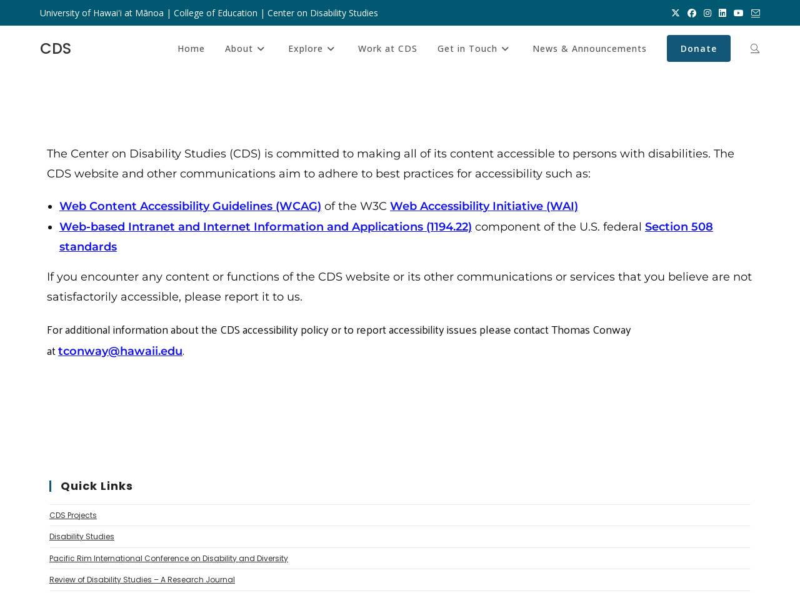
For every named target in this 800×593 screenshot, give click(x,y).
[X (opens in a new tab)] (676, 13)
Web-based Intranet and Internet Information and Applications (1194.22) (265, 227)
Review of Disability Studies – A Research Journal (142, 579)
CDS (55, 48)
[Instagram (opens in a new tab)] (707, 13)
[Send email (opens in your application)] (754, 13)
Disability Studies (81, 536)
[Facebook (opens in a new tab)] (692, 13)
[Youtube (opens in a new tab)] (739, 13)
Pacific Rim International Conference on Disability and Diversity (168, 558)
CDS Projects (73, 515)
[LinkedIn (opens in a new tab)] (722, 13)
